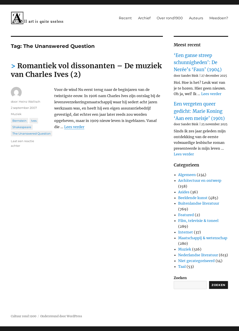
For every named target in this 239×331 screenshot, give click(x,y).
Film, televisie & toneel (198, 220)
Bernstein (19, 120)
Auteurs (196, 18)
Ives (34, 120)
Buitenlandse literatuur (198, 203)
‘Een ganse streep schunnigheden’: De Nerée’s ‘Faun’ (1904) (198, 62)
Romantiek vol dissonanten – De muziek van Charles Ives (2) (86, 70)
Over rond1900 (170, 18)
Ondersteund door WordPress (61, 316)
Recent (125, 18)
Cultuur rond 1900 (23, 316)
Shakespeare (21, 127)
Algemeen (187, 174)
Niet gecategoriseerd (196, 261)
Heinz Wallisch (29, 101)
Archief (144, 18)
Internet (185, 232)
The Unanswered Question (31, 133)
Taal (182, 266)
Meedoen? (218, 18)
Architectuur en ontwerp (199, 180)
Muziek (16, 114)
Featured (186, 215)
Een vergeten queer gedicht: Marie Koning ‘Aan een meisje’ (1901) (199, 111)
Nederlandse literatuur (198, 255)
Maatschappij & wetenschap (202, 238)
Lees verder (74, 127)
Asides (183, 192)
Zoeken (180, 278)
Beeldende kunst (193, 198)
